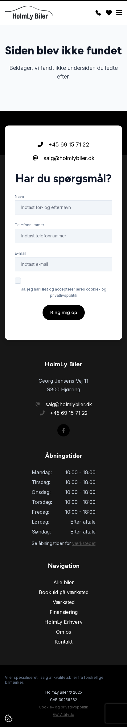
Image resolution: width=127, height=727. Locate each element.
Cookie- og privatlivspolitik (63, 707)
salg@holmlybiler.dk (64, 158)
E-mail (20, 253)
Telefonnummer (29, 225)
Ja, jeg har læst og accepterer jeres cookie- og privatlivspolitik (63, 292)
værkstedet (84, 543)
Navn (19, 196)
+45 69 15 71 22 (63, 144)
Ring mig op (63, 312)
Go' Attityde (63, 714)
